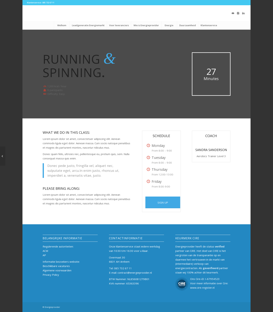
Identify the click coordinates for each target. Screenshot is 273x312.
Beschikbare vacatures (56, 266)
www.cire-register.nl (202, 287)
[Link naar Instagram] (238, 13)
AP (44, 255)
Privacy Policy (51, 274)
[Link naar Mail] (233, 13)
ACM (45, 251)
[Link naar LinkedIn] (243, 13)
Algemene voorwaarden (57, 270)
